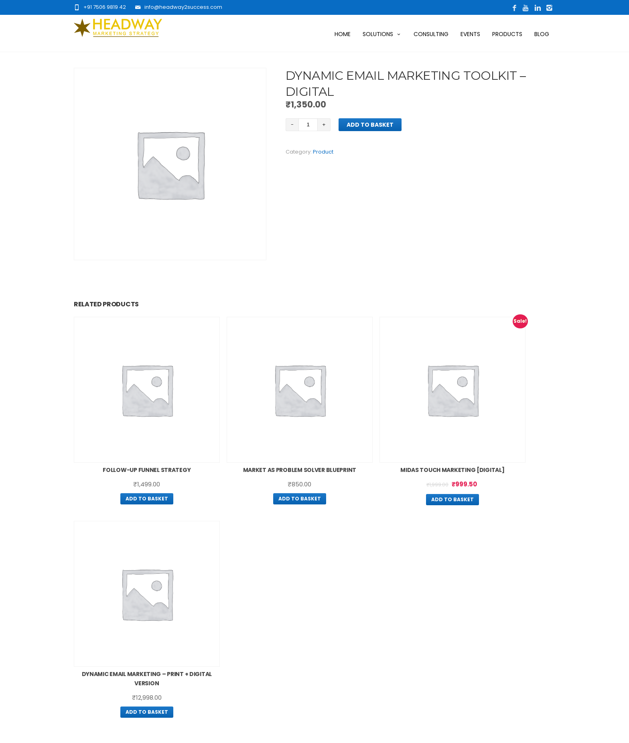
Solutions (382, 34)
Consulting (431, 34)
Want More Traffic (243, 578)
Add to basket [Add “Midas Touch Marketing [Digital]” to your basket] (376, 466)
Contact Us (234, 610)
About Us (230, 567)
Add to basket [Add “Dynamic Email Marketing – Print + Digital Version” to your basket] (498, 475)
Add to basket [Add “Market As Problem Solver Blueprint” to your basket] (253, 475)
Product (323, 152)
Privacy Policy (336, 582)
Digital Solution (238, 599)
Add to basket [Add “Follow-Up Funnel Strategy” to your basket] (130, 465)
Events (470, 34)
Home (343, 34)
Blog (541, 34)
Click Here (164, 628)
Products (507, 34)
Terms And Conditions (348, 593)
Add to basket (370, 125)
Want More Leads (242, 589)
